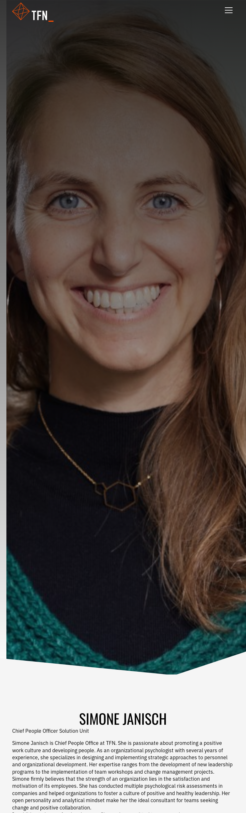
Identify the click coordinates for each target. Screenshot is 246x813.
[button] (37, 12)
